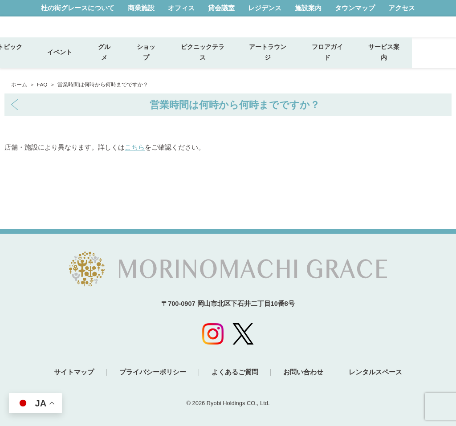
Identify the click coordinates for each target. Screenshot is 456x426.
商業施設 (141, 8)
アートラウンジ (311, 59)
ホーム (19, 84)
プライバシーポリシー (151, 372)
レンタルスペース (379, 372)
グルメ (148, 59)
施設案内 (308, 8)
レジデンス (264, 8)
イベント (106, 59)
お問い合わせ (305, 372)
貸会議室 (221, 8)
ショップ (190, 59)
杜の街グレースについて (77, 8)
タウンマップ (355, 8)
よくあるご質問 (235, 372)
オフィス (181, 8)
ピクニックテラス (247, 59)
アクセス (401, 8)
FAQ (42, 84)
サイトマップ (70, 372)
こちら (135, 147)
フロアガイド (371, 59)
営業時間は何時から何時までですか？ (235, 104)
